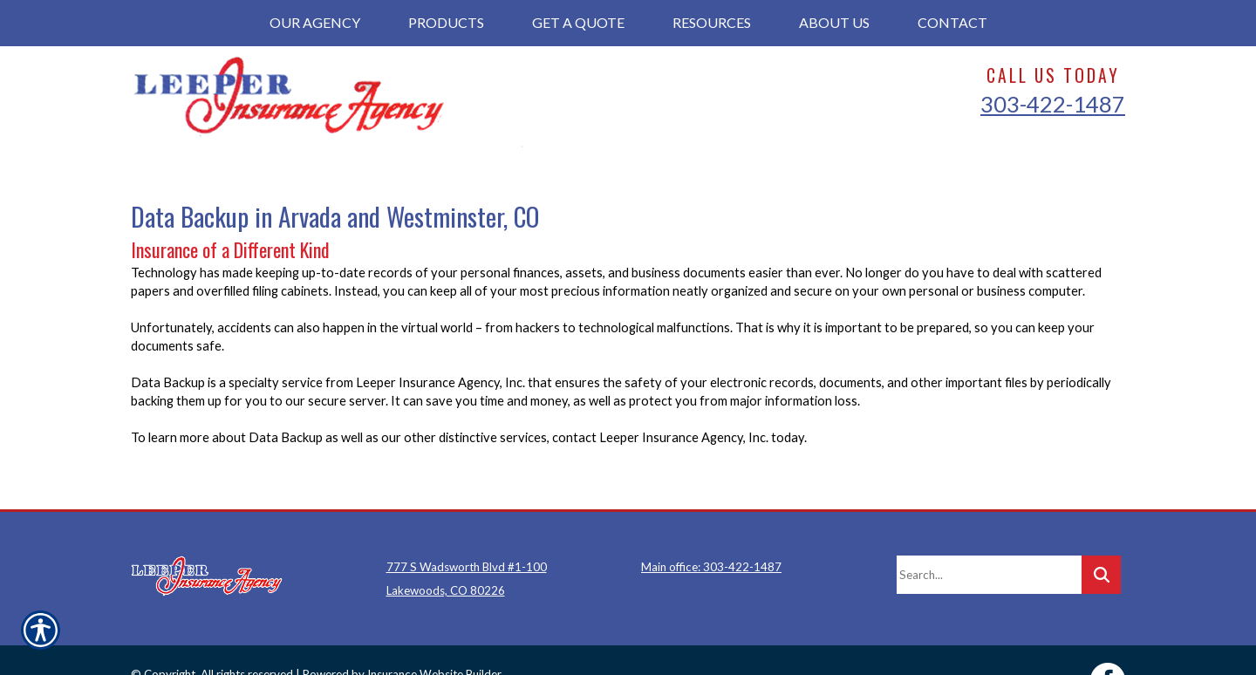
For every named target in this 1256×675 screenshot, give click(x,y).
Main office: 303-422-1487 (711, 527)
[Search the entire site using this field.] (989, 534)
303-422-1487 (1052, 104)
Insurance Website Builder (434, 634)
